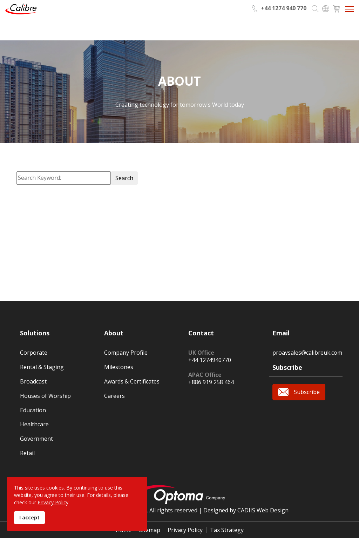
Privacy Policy (185, 530)
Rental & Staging (42, 367)
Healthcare (34, 424)
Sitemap (149, 530)
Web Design (273, 510)
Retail (27, 453)
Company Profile (126, 352)
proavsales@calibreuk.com (307, 352)
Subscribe (307, 392)
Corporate (33, 352)
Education (33, 410)
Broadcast (33, 381)
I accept (29, 517)
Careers (114, 396)
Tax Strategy (227, 530)
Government (36, 438)
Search (124, 178)
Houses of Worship (45, 396)
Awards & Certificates (132, 381)
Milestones (118, 367)
